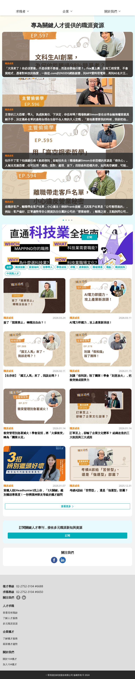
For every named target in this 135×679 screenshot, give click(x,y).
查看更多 (67, 506)
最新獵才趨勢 (10, 644)
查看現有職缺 (10, 612)
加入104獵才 (10, 664)
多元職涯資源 (10, 623)
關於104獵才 (10, 659)
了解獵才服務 (10, 638)
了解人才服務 (10, 618)
